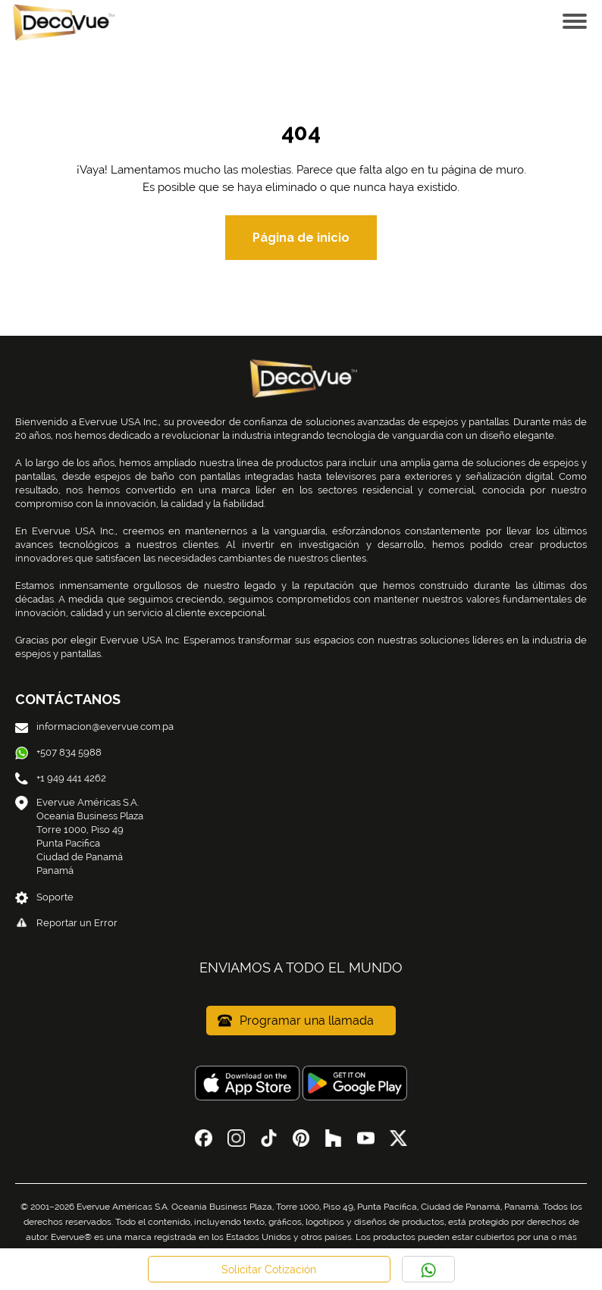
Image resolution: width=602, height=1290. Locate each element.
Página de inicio (301, 237)
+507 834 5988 (58, 752)
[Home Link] (61, 21)
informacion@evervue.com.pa (94, 726)
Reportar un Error (66, 922)
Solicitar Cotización (268, 1269)
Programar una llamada (296, 1020)
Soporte (44, 897)
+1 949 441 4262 (60, 778)
